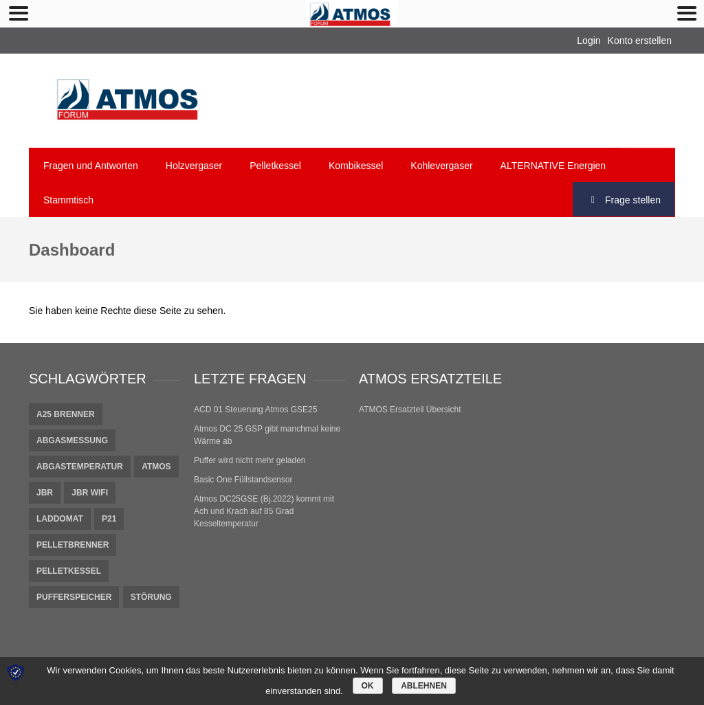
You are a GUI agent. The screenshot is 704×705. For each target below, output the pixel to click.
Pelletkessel (68, 571)
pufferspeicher (73, 597)
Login (588, 40)
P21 (109, 519)
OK (368, 686)
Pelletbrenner (72, 545)
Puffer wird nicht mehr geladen (250, 460)
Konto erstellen (640, 40)
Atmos (156, 466)
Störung (151, 597)
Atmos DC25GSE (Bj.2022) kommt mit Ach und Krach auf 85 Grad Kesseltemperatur (264, 511)
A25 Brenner (65, 414)
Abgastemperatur (79, 466)
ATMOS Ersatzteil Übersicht (410, 409)
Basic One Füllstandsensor (243, 479)
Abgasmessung (72, 440)
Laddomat (59, 519)
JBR (44, 492)
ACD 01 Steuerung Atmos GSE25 (255, 409)
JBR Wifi (90, 492)
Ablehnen (424, 686)
